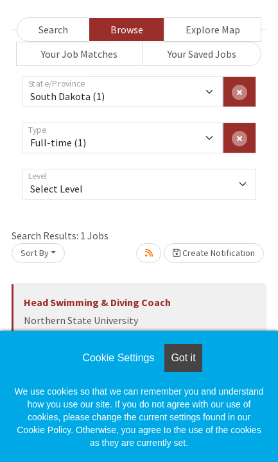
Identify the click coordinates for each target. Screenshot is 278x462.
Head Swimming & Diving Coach (97, 302)
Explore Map (213, 29)
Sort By (35, 253)
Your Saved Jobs (202, 53)
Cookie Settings (118, 357)
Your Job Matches (79, 53)
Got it (183, 357)
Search (53, 29)
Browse (126, 29)
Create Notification (214, 253)
